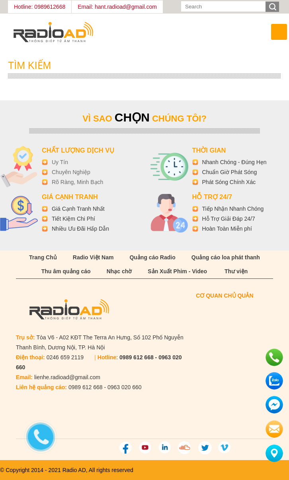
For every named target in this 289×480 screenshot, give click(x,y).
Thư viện (236, 271)
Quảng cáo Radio (152, 257)
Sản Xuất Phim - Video (177, 271)
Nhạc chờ (119, 271)
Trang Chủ (43, 257)
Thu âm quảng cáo (66, 271)
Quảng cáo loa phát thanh (225, 257)
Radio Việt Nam (93, 257)
